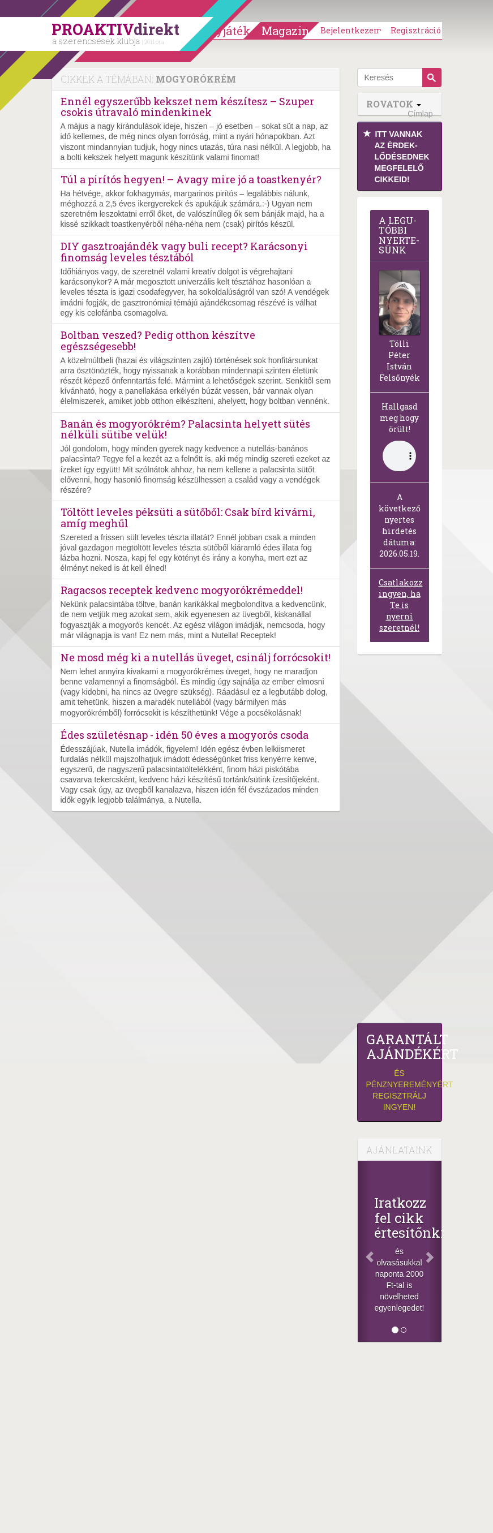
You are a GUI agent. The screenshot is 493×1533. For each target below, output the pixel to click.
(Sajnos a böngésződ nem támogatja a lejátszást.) (399, 456)
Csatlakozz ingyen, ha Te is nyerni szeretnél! (401, 605)
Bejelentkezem (351, 30)
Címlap (420, 113)
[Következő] (434, 1251)
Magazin (285, 30)
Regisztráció (416, 30)
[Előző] (364, 1251)
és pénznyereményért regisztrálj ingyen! (399, 1072)
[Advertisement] (399, 841)
